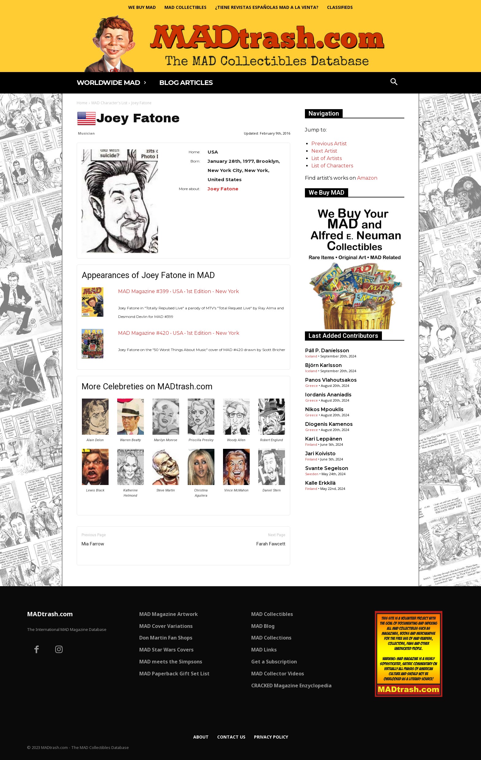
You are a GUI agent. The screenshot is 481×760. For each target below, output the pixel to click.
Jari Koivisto (320, 453)
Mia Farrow (93, 544)
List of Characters (332, 166)
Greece (311, 385)
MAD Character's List (109, 102)
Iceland (311, 356)
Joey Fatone (223, 189)
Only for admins (98, 576)
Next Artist (324, 151)
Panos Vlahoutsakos (331, 380)
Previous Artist (329, 144)
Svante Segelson (326, 468)
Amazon (367, 178)
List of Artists (326, 158)
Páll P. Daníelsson (327, 350)
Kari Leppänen (323, 439)
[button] (394, 82)
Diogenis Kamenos (329, 424)
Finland (311, 444)
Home (82, 102)
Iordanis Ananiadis (328, 395)
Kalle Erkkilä (320, 483)
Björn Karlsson (323, 365)
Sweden (311, 474)
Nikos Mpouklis (324, 409)
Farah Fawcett (270, 544)
